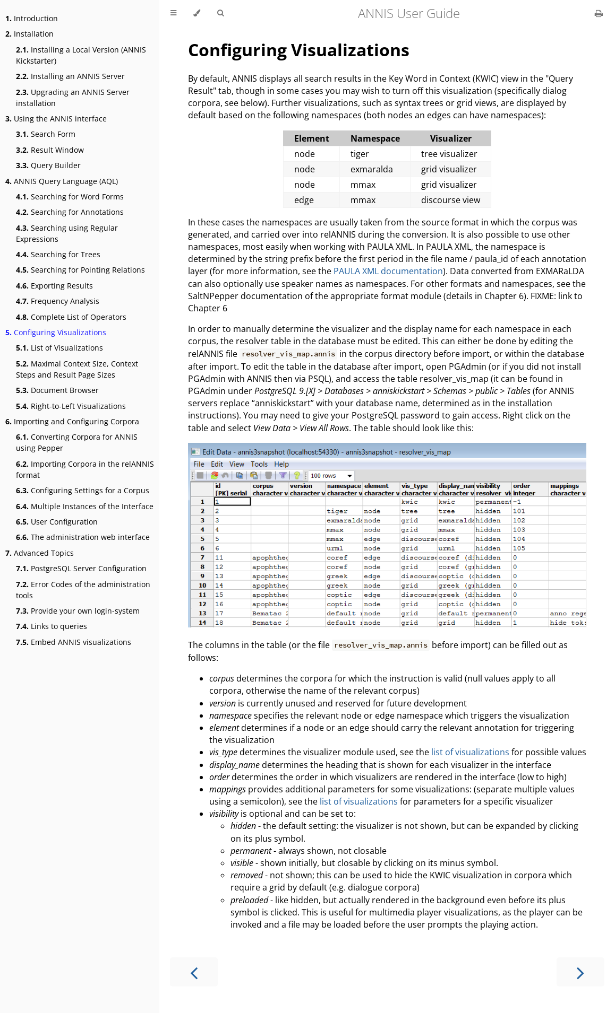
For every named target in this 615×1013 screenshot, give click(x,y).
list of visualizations (470, 752)
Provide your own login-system (78, 611)
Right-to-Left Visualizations (71, 406)
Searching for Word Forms (70, 196)
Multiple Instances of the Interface (84, 506)
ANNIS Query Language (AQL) (61, 181)
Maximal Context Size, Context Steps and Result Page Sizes (77, 369)
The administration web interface (83, 537)
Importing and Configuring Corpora (72, 421)
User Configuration (57, 522)
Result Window (50, 150)
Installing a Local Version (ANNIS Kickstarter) (81, 55)
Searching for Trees (58, 254)
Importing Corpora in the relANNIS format (85, 469)
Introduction (31, 18)
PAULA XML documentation (388, 271)
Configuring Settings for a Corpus (82, 490)
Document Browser (57, 390)
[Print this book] (599, 13)
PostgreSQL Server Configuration (81, 568)
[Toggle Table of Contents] (173, 13)
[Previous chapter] (194, 971)
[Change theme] (197, 13)
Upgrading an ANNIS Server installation (73, 97)
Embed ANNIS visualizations (73, 642)
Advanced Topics (39, 553)
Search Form (45, 134)
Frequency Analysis (57, 301)
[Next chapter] (580, 971)
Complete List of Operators (71, 317)
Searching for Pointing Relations (80, 270)
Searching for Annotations (70, 212)
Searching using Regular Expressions (67, 233)
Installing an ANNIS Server (70, 76)
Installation (29, 34)
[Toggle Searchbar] (220, 13)
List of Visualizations (59, 348)
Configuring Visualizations (55, 332)
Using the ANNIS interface (56, 118)
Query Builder (48, 165)
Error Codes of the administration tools (83, 589)
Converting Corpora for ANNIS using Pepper (77, 442)
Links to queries (51, 626)
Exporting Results (54, 286)
